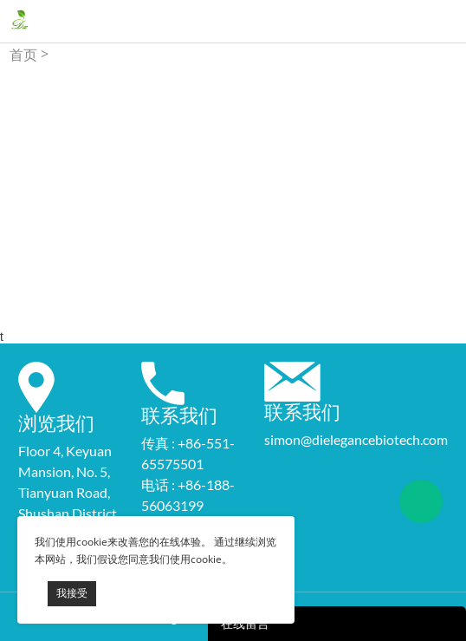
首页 (23, 54)
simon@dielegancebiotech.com (356, 439)
